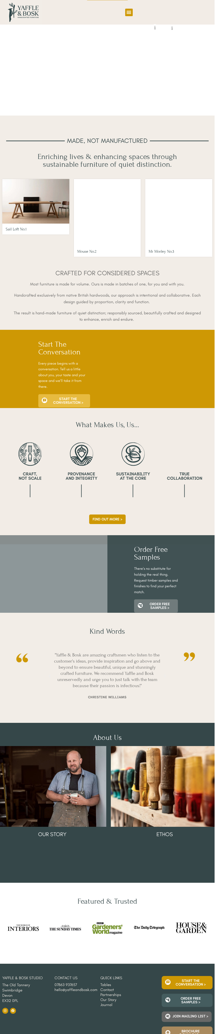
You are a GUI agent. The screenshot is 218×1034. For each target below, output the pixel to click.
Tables (105, 935)
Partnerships (110, 945)
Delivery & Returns (15, 1011)
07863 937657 (65, 935)
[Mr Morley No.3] (178, 201)
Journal (106, 955)
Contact (107, 940)
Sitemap (8, 1009)
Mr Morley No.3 (161, 229)
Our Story (52, 812)
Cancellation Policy (53, 1009)
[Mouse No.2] (107, 201)
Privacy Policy (27, 1009)
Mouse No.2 (86, 229)
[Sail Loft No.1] (35, 201)
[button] (129, 12)
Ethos (164, 812)
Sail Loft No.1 (16, 229)
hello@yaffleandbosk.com (75, 940)
